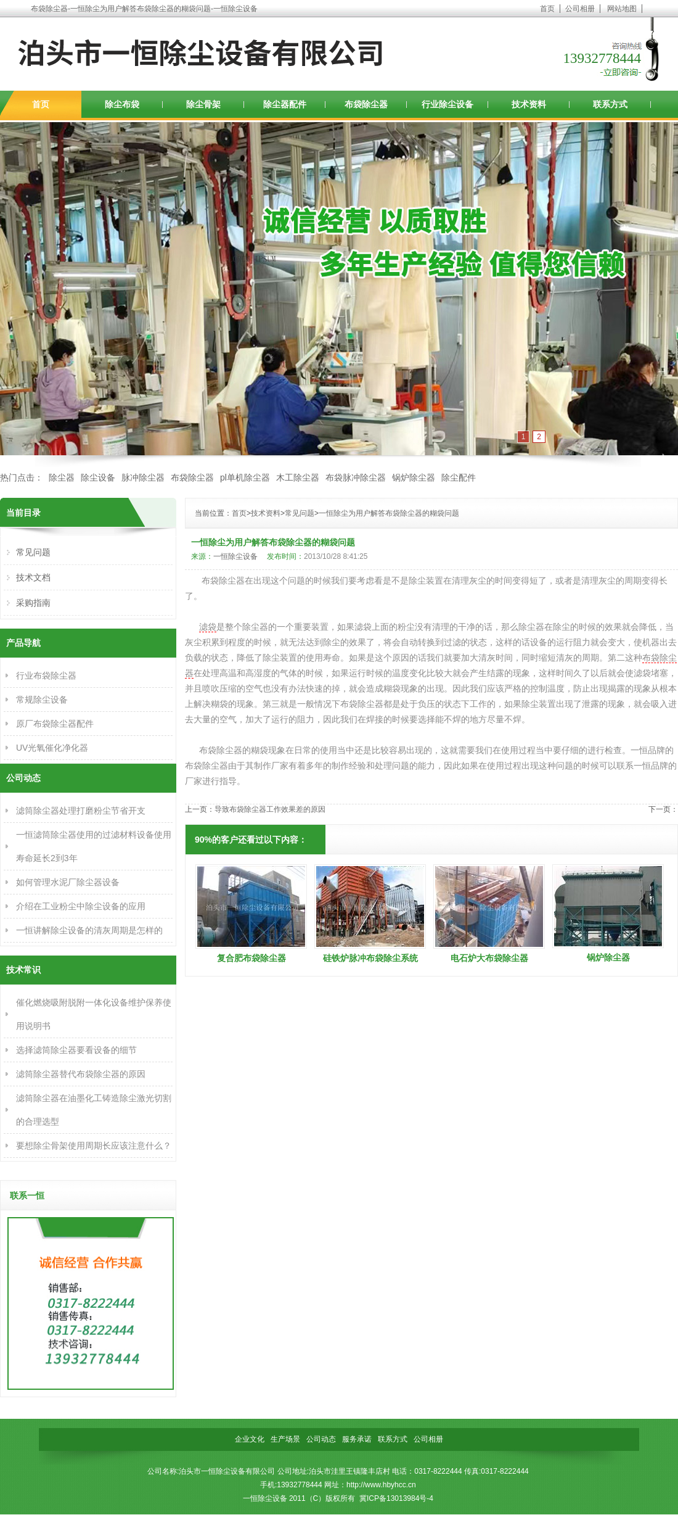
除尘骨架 (203, 104)
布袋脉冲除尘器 (355, 477)
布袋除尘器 (366, 104)
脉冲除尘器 (143, 477)
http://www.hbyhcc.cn (381, 1485)
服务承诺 (357, 1439)
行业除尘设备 (447, 104)
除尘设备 (98, 477)
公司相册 (580, 8)
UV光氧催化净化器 (52, 748)
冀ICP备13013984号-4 (396, 1498)
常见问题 (299, 513)
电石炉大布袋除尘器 (489, 958)
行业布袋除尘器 (46, 675)
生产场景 (285, 1439)
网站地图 (622, 8)
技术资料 (529, 104)
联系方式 (610, 104)
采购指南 (33, 603)
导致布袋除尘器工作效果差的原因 (269, 809)
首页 (547, 8)
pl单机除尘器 (245, 477)
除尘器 (62, 477)
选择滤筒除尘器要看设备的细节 (76, 1050)
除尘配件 (458, 477)
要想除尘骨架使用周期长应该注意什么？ (93, 1145)
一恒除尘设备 (235, 556)
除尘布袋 (122, 104)
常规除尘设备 (42, 699)
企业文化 (249, 1439)
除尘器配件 (284, 104)
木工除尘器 (297, 477)
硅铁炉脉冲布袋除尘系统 (370, 958)
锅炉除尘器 (413, 477)
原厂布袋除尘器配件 (55, 724)
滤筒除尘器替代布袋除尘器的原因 (80, 1074)
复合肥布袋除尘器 (251, 958)
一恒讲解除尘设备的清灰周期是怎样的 (89, 930)
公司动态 (321, 1439)
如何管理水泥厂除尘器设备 (68, 882)
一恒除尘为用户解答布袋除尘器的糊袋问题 (389, 513)
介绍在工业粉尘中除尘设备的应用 (80, 906)
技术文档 (33, 577)
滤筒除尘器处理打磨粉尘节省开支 (80, 811)
